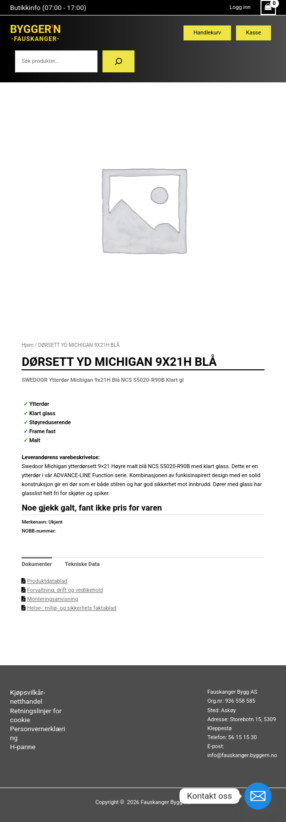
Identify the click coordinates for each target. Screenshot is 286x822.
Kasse (253, 32)
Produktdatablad (47, 581)
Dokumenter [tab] (37, 564)
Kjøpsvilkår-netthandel (27, 696)
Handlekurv (207, 32)
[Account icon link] (240, 7)
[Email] (258, 796)
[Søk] (118, 61)
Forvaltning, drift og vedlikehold (65, 590)
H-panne (23, 747)
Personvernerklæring (37, 733)
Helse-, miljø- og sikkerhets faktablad (71, 608)
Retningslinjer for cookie (36, 715)
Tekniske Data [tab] (82, 564)
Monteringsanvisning (52, 599)
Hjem (28, 345)
